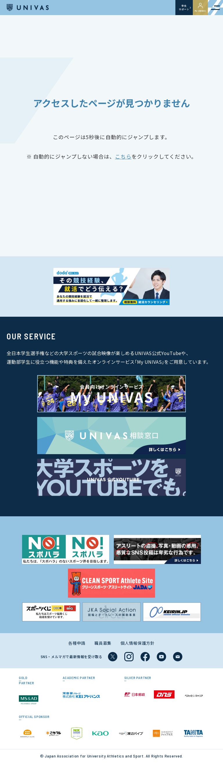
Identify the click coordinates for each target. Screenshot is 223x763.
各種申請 (76, 643)
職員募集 (103, 643)
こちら (123, 156)
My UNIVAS (200, 7)
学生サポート (184, 7)
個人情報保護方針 (138, 643)
